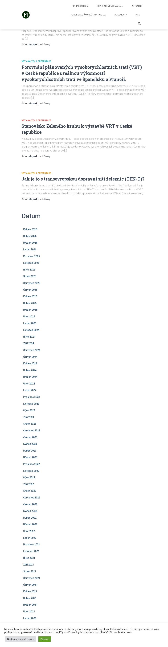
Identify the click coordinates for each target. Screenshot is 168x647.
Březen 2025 (30, 309)
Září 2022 (28, 484)
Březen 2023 (30, 457)
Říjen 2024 (29, 336)
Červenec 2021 (31, 578)
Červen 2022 (30, 504)
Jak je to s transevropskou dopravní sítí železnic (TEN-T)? (83, 179)
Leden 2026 (29, 249)
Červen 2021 (30, 584)
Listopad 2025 (31, 262)
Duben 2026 (29, 236)
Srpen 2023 (29, 423)
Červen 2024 (30, 356)
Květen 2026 (30, 229)
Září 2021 (28, 564)
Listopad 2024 (31, 330)
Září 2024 (28, 343)
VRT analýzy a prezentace (36, 61)
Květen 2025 (30, 296)
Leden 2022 (29, 538)
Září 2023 (28, 417)
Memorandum (80, 6)
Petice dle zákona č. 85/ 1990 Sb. (88, 15)
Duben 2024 (29, 370)
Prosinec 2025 (31, 256)
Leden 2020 (29, 618)
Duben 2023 (29, 450)
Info (139, 15)
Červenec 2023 (31, 430)
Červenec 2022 (31, 497)
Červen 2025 (30, 289)
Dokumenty (120, 15)
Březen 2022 (30, 524)
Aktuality (137, 6)
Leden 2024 (29, 390)
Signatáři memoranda (110, 6)
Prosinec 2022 (31, 464)
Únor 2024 (29, 383)
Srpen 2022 (29, 490)
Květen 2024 (30, 363)
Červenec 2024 (31, 350)
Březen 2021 (30, 604)
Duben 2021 (29, 598)
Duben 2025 (29, 303)
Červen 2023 (30, 437)
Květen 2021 (30, 591)
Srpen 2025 (29, 276)
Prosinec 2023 (31, 397)
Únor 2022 (29, 531)
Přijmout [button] (44, 639)
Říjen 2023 (29, 410)
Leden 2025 (29, 323)
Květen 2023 (30, 444)
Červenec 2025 (31, 283)
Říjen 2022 (29, 477)
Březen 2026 (30, 242)
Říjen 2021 (29, 557)
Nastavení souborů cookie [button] (20, 639)
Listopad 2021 (31, 551)
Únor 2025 (29, 316)
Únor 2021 (29, 611)
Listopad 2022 (31, 470)
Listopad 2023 (31, 403)
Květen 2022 (30, 511)
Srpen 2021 (29, 571)
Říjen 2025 (29, 269)
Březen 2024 (30, 376)
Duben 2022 (29, 517)
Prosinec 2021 (31, 544)
